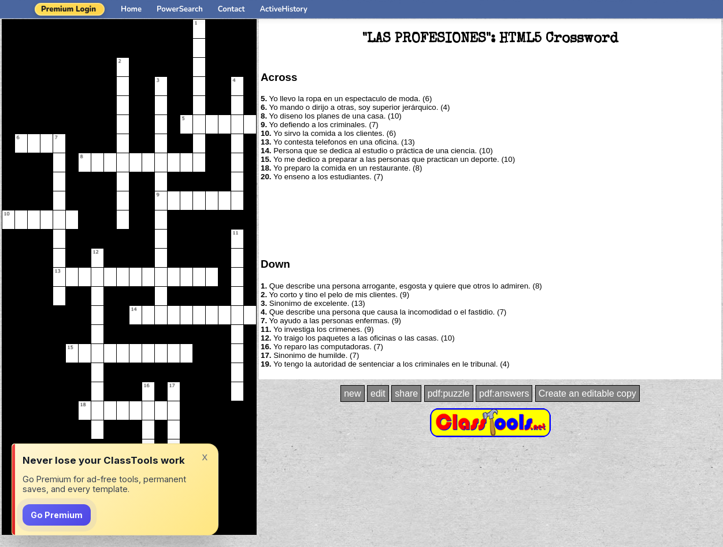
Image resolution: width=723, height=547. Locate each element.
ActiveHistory (283, 9)
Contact (231, 9)
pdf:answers (504, 393)
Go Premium (57, 515)
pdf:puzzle (449, 393)
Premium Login (68, 9)
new (352, 393)
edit (377, 393)
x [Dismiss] (204, 456)
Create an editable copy (587, 393)
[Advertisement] (490, 219)
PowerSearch (180, 9)
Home (131, 9)
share (406, 393)
